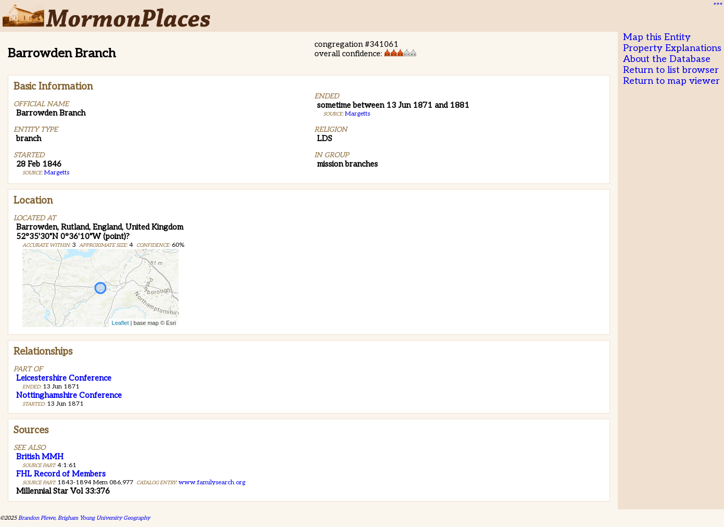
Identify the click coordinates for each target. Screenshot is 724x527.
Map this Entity (657, 37)
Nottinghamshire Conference (69, 395)
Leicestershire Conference (63, 378)
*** (716, 5)
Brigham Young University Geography (104, 518)
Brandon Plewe (36, 518)
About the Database (666, 59)
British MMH (39, 456)
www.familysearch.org (212, 482)
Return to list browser (671, 70)
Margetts (56, 173)
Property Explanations (672, 48)
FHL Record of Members (61, 474)
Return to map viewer (671, 81)
